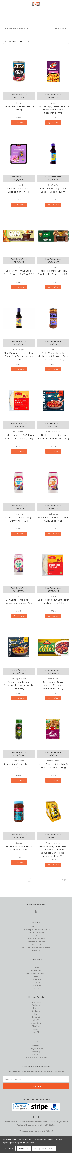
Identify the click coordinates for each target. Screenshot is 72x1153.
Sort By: (8, 41)
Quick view (19, 122)
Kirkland (36, 1017)
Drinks (36, 967)
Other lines (36, 985)
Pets (36, 976)
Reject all (24, 1148)
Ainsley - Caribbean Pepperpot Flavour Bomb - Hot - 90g (18, 685)
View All (36, 1032)
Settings (8, 1148)
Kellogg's (36, 1020)
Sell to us (36, 935)
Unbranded (36, 1002)
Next (65, 879)
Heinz (36, 1014)
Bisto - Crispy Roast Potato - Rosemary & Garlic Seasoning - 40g (53, 109)
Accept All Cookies (44, 1148)
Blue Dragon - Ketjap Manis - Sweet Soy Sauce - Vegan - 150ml (18, 356)
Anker (36, 1029)
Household (36, 970)
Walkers (36, 1005)
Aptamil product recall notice (36, 929)
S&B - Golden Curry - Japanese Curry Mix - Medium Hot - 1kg (53, 685)
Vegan (36, 988)
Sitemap (36, 951)
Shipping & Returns (36, 941)
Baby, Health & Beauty (36, 973)
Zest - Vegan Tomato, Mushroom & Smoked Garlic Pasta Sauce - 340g (53, 356)
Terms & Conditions (36, 938)
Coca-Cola (36, 1023)
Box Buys (36, 982)
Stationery (36, 979)
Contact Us (36, 945)
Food (36, 964)
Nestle (36, 1008)
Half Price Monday (36, 932)
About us (36, 926)
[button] (36, 28)
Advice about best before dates (36, 948)
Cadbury (36, 1011)
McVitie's (36, 1026)
